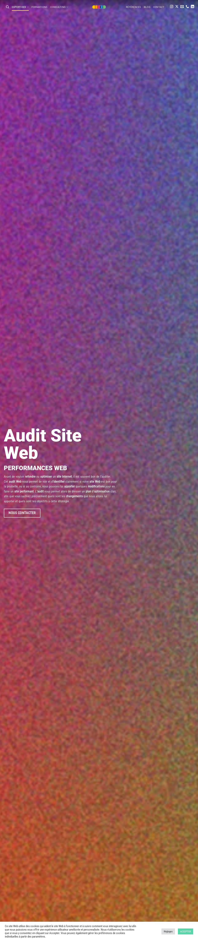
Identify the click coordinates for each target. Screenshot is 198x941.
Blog (147, 7)
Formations (40, 7)
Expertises (20, 7)
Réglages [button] (168, 931)
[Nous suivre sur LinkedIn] (192, 7)
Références (133, 7)
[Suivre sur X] (176, 7)
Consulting (59, 7)
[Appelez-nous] (187, 7)
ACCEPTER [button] (185, 931)
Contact (159, 7)
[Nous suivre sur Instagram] (171, 7)
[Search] (7, 7)
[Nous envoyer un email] (182, 7)
